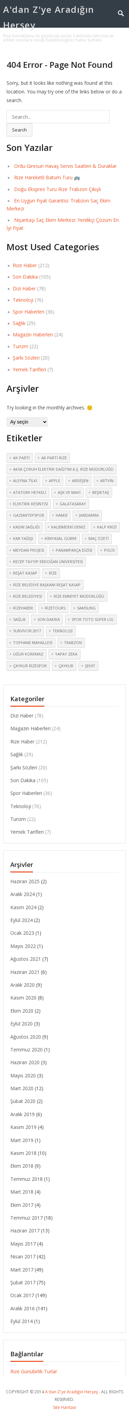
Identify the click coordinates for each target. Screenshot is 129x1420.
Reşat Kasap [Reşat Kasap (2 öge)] (25, 573)
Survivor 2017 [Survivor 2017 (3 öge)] (27, 630)
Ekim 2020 (21, 1010)
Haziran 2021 (25, 972)
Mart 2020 (21, 1088)
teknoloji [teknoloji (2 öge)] (63, 630)
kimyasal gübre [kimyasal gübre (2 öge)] (61, 538)
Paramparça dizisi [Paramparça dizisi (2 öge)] (74, 550)
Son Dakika (25, 276)
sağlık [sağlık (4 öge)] (19, 619)
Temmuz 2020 (26, 1049)
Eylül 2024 (21, 920)
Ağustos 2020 (25, 1036)
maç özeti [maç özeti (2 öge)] (98, 538)
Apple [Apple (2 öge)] (54, 480)
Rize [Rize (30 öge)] (53, 573)
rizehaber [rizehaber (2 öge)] (23, 607)
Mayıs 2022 (23, 946)
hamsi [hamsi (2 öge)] (61, 515)
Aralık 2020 (22, 985)
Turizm (20, 346)
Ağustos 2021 (25, 959)
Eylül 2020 (21, 1023)
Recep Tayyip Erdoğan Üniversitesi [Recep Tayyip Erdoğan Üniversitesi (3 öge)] (48, 561)
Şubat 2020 (22, 1101)
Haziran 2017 (25, 1230)
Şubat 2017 (22, 1282)
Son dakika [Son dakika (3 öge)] (48, 619)
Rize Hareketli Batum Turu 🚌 (47, 177)
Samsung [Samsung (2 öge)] (86, 607)
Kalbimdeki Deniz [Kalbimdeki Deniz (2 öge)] (68, 527)
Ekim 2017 (21, 1205)
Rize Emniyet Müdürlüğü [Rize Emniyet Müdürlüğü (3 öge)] (79, 596)
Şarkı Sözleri (26, 357)
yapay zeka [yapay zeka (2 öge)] (66, 654)
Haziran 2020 (25, 1062)
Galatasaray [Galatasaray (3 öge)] (73, 503)
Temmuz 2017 (26, 1217)
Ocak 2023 (22, 933)
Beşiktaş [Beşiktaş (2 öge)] (100, 492)
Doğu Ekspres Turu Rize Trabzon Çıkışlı (57, 189)
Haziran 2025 (25, 881)
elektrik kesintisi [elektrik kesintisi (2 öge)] (30, 503)
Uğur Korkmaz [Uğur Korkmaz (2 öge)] (28, 654)
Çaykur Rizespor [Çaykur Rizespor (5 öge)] (30, 665)
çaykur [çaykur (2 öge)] (65, 665)
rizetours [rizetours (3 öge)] (55, 607)
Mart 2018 (21, 1191)
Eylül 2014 (21, 1321)
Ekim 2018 (21, 1166)
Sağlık (19, 323)
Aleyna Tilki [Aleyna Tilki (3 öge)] (25, 480)
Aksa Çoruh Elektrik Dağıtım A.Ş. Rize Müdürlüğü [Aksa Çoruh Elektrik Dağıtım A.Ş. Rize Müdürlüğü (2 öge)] (63, 469)
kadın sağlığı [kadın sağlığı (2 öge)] (26, 527)
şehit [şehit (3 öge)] (90, 665)
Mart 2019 (21, 1140)
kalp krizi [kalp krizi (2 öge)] (107, 527)
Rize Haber (25, 265)
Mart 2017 (21, 1269)
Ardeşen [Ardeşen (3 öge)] (80, 480)
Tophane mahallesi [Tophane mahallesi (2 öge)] (32, 642)
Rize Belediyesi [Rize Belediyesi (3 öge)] (27, 596)
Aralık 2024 (22, 894)
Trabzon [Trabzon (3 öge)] (73, 642)
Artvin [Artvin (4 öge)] (107, 480)
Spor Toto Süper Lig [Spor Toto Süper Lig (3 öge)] (93, 619)
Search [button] (19, 130)
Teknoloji (23, 300)
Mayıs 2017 (23, 1243)
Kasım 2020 (23, 997)
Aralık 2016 (22, 1308)
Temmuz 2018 (26, 1179)
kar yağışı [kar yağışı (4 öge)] (23, 538)
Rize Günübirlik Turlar (33, 1371)
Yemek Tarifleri (29, 369)
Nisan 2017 (22, 1256)
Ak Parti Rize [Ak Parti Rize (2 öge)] (54, 457)
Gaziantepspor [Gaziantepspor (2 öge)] (28, 515)
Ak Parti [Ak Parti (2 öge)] (21, 457)
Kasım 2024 (23, 907)
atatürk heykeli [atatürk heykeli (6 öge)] (29, 492)
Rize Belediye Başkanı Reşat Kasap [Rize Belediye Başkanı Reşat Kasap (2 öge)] (46, 584)
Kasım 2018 (23, 1153)
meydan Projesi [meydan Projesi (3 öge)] (28, 550)
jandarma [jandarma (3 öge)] (89, 515)
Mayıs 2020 (23, 1075)
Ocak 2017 (22, 1295)
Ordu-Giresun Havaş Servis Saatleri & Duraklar (65, 166)
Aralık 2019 (22, 1114)
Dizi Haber (24, 288)
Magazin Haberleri (33, 334)
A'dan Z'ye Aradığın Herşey (48, 17)
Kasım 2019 (23, 1127)
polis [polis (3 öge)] (109, 550)
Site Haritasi (64, 1407)
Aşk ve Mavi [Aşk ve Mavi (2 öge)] (69, 492)
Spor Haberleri (28, 311)
